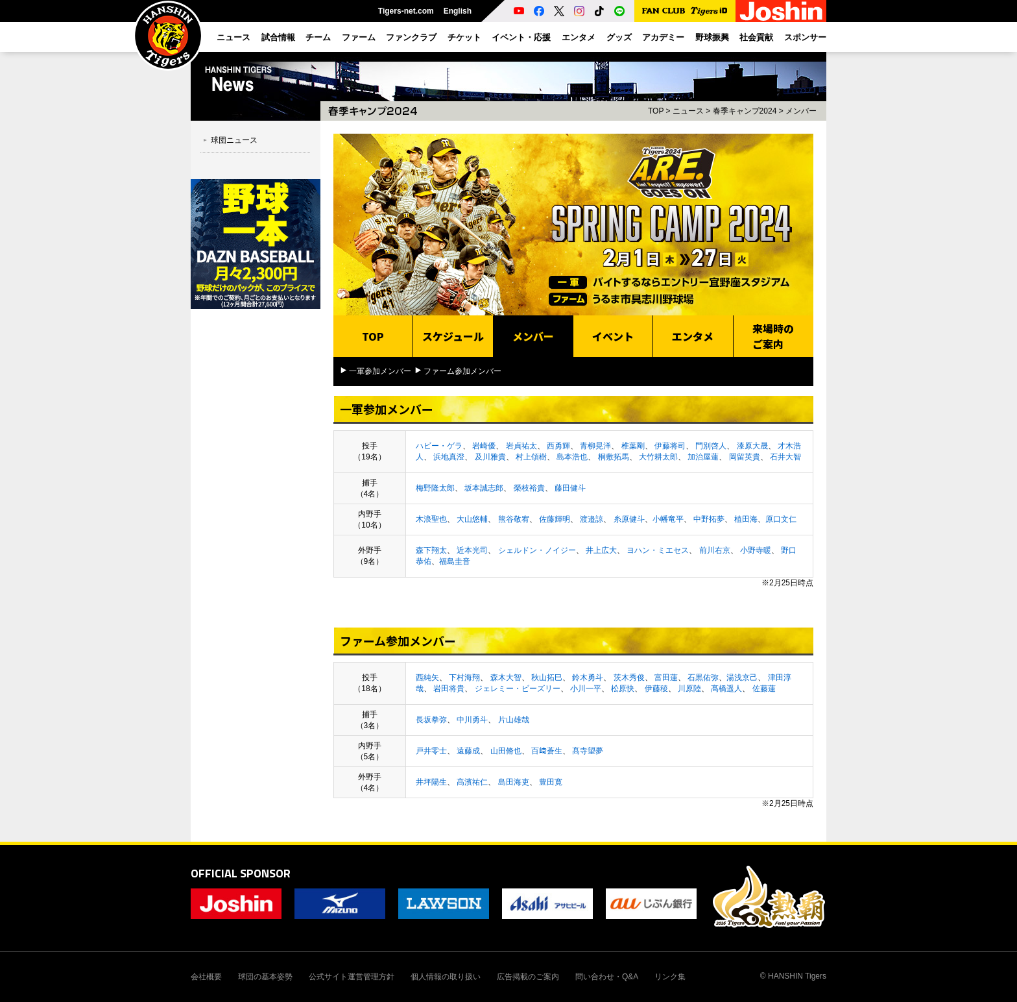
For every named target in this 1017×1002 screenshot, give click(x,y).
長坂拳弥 (431, 719)
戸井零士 (431, 750)
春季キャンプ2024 (745, 111)
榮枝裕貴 (529, 488)
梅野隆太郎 (435, 488)
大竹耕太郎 (658, 456)
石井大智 (785, 456)
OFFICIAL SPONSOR (241, 873)
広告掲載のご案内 (528, 976)
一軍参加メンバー (380, 371)
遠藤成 (468, 750)
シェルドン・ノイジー (537, 550)
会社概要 (206, 976)
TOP (656, 111)
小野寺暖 (755, 550)
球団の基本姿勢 (265, 976)
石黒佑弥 (703, 677)
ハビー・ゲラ (439, 445)
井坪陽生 (431, 782)
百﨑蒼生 (546, 750)
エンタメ (692, 336)
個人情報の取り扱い (446, 976)
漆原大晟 (752, 445)
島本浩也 (572, 456)
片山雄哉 (513, 719)
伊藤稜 (656, 688)
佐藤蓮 (764, 688)
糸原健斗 (629, 519)
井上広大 (601, 550)
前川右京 (714, 550)
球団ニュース (234, 140)
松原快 (622, 688)
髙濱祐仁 (472, 782)
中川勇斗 (472, 719)
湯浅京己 (742, 677)
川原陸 (689, 688)
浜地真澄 (448, 456)
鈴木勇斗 (587, 677)
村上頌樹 (531, 456)
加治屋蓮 (703, 456)
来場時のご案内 (773, 336)
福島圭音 (454, 561)
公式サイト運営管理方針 (351, 976)
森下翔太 (431, 550)
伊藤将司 (670, 445)
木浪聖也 (431, 519)
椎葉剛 (633, 445)
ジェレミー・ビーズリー (517, 688)
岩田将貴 (448, 688)
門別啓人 (710, 445)
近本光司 (472, 550)
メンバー (801, 111)
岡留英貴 (744, 456)
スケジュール (453, 336)
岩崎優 (484, 445)
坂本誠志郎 (483, 488)
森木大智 (505, 677)
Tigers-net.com (406, 11)
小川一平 (585, 688)
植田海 (746, 519)
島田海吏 (513, 782)
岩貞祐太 (521, 445)
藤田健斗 (570, 488)
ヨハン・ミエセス (658, 550)
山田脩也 (505, 750)
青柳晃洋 (595, 445)
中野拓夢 (708, 519)
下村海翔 (464, 677)
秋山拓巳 (546, 677)
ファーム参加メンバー (462, 371)
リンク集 (670, 976)
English (458, 11)
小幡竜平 (668, 519)
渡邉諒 (591, 519)
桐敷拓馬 (613, 456)
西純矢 (427, 677)
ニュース (688, 111)
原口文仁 (780, 519)
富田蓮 (666, 677)
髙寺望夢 (587, 750)
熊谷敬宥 (513, 519)
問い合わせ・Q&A (606, 976)
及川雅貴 (490, 456)
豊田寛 (550, 782)
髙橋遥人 (726, 688)
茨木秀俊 (629, 677)
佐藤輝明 (554, 519)
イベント (613, 336)
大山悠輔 (472, 519)
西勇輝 (558, 445)
